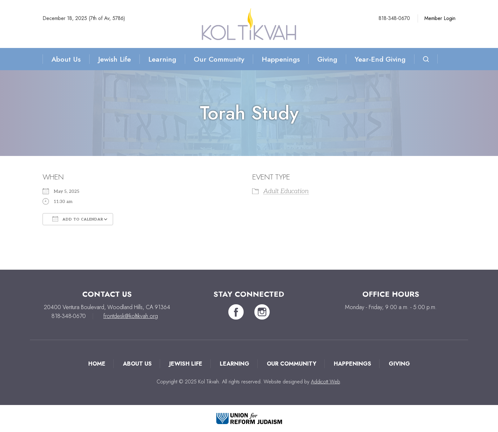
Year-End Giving (380, 59)
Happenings (281, 59)
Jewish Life (114, 59)
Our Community (219, 59)
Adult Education (286, 191)
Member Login (439, 18)
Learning (162, 59)
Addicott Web (325, 381)
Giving (327, 59)
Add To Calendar (77, 219)
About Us (66, 59)
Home (96, 364)
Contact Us (107, 294)
